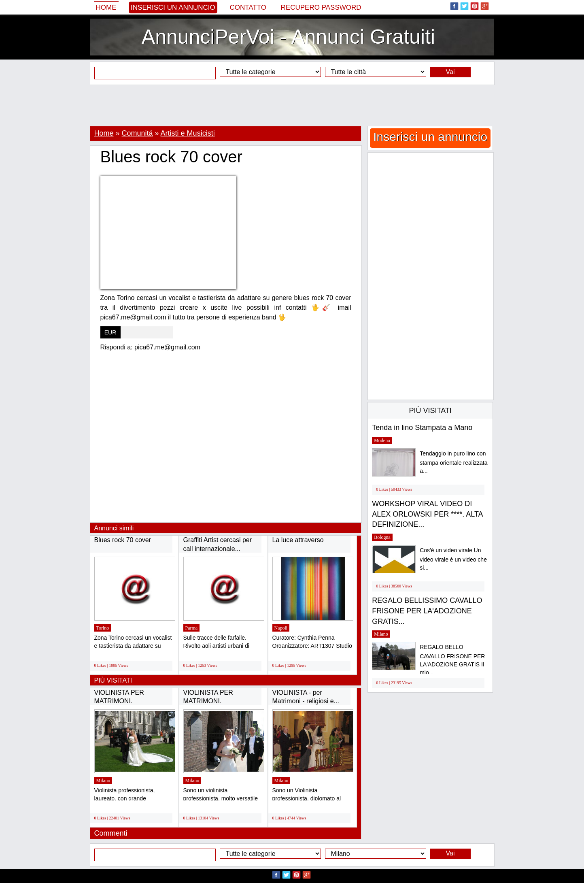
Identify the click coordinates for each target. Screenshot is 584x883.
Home (106, 7)
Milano (103, 780)
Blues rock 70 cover (122, 539)
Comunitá (137, 133)
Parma (191, 628)
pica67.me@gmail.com (167, 347)
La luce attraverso (298, 539)
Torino (102, 628)
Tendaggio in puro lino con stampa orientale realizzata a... (453, 462)
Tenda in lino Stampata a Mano (422, 427)
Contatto (247, 7)
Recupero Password (321, 7)
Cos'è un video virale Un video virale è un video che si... (453, 559)
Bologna (382, 537)
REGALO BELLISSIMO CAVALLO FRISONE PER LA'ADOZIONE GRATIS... (427, 610)
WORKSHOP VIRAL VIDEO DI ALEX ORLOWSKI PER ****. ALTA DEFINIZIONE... (427, 514)
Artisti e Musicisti (188, 133)
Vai (450, 71)
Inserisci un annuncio (173, 7)
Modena (382, 440)
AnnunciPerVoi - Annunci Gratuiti (288, 37)
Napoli (281, 628)
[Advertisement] (292, 105)
